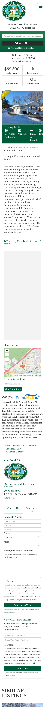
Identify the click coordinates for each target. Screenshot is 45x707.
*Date (7, 533)
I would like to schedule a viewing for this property (22, 565)
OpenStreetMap (26, 376)
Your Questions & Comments (19, 550)
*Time (7, 542)
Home (7, 446)
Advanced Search (24, 48)
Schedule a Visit (32, 509)
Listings (16, 446)
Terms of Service (8, 612)
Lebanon (10, 449)
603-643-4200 (13, 491)
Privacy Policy (31, 600)
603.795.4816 (30, 28)
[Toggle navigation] (40, 6)
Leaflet (15, 376)
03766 (20, 449)
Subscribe (23, 668)
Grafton (31, 446)
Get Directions (13, 389)
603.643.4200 (32, 25)
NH (23, 446)
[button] (22, 43)
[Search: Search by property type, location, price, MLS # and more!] (22, 36)
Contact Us (9, 498)
